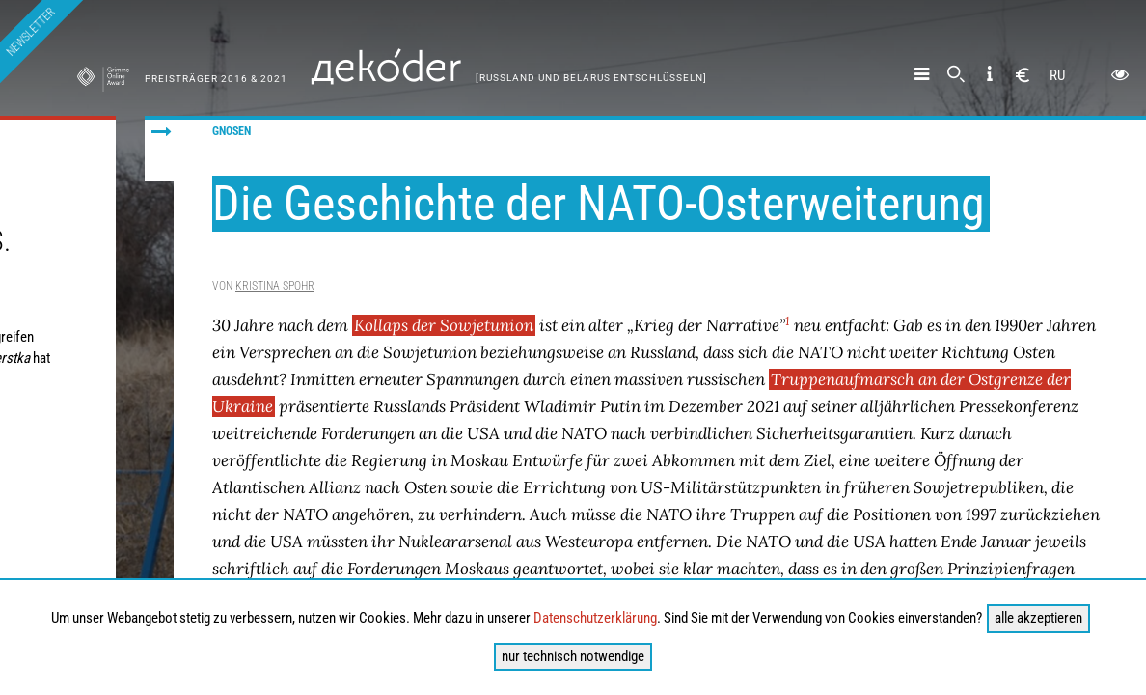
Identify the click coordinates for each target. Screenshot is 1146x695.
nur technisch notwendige (573, 656)
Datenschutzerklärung (595, 617)
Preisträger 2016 (198, 78)
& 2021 (269, 78)
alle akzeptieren (1038, 617)
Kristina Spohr (274, 285)
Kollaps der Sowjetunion (443, 325)
